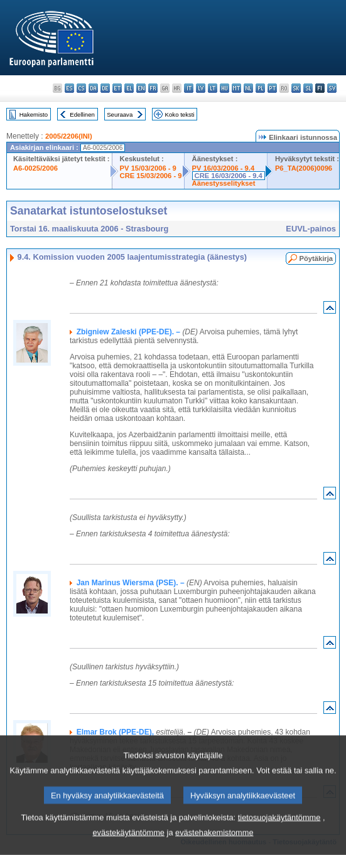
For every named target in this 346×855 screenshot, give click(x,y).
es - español (69, 88)
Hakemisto (33, 114)
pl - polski (260, 88)
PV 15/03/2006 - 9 (148, 168)
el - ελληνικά (129, 88)
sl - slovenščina (308, 88)
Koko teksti (180, 114)
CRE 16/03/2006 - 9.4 (228, 175)
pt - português (272, 88)
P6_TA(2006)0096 (303, 168)
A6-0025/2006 (35, 168)
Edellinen (82, 114)
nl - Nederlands (248, 88)
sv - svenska (332, 88)
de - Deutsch (105, 88)
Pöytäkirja (316, 258)
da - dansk (93, 88)
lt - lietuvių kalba (212, 88)
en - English (141, 88)
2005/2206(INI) (68, 136)
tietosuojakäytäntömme (279, 834)
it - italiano (188, 88)
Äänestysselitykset (224, 183)
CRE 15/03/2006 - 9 (151, 175)
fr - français (153, 88)
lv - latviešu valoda (200, 88)
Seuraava (119, 114)
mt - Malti (236, 88)
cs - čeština (81, 88)
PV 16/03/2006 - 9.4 (223, 168)
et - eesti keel (117, 88)
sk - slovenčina (296, 88)
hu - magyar (224, 88)
